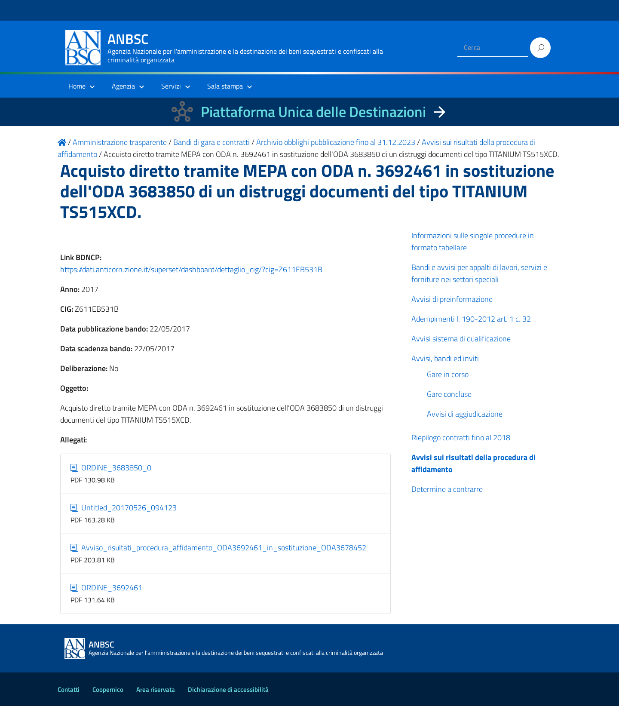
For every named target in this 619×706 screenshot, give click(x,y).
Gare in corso (448, 374)
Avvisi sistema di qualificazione (461, 338)
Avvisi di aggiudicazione (465, 414)
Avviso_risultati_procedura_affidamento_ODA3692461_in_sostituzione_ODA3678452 (218, 547)
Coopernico (107, 689)
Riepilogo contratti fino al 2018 (460, 437)
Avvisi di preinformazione (452, 299)
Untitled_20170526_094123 (123, 507)
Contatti (69, 689)
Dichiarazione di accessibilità (228, 689)
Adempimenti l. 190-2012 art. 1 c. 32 (471, 319)
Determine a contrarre (447, 489)
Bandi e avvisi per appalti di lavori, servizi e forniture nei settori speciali (479, 273)
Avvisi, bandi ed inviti (445, 358)
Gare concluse (449, 394)
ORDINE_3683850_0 (111, 467)
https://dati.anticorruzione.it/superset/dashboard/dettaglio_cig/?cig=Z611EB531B (191, 269)
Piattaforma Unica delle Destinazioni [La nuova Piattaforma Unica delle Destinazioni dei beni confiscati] (313, 112)
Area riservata (155, 689)
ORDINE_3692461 (106, 587)
